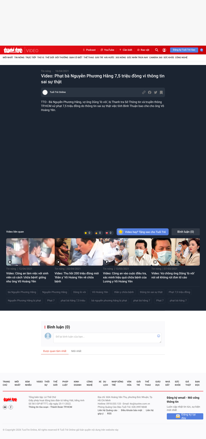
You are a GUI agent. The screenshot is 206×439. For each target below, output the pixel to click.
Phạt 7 (51, 300)
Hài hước (109, 57)
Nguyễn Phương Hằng (54, 292)
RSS (109, 413)
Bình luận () (185, 231)
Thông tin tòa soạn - (39, 407)
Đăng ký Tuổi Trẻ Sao (184, 50)
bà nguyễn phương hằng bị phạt (109, 300)
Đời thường (61, 57)
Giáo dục (158, 383)
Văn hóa (129, 383)
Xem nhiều (28, 383)
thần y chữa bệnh (124, 292)
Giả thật (188, 383)
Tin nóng (19, 57)
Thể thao (88, 57)
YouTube (107, 50)
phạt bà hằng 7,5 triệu (73, 300)
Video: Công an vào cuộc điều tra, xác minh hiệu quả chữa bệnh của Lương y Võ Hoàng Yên (125, 277)
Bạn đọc (197, 383)
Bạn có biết (75, 57)
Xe (100, 381)
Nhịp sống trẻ (117, 383)
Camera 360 (155, 57)
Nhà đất (167, 383)
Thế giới (49, 57)
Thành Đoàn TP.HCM (61, 407)
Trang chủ (6, 383)
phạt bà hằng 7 (141, 300)
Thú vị (40, 57)
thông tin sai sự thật (151, 292)
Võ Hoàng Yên (100, 292)
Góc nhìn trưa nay (137, 57)
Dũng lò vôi (79, 292)
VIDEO (32, 50)
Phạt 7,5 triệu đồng (179, 292)
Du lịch (105, 383)
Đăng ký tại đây (188, 416)
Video (39, 381)
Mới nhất (8, 57)
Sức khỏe (169, 57)
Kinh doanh (77, 383)
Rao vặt (143, 50)
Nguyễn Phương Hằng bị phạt (24, 300)
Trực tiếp (31, 57)
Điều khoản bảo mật (131, 410)
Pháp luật (65, 383)
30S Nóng (120, 57)
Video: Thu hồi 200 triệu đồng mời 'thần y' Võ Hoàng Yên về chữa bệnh (77, 277)
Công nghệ (181, 57)
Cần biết (125, 50)
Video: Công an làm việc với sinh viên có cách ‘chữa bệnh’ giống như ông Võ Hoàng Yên (27, 277)
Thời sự (47, 383)
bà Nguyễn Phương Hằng (22, 292)
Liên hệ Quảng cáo (107, 410)
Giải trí (99, 57)
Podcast (89, 50)
